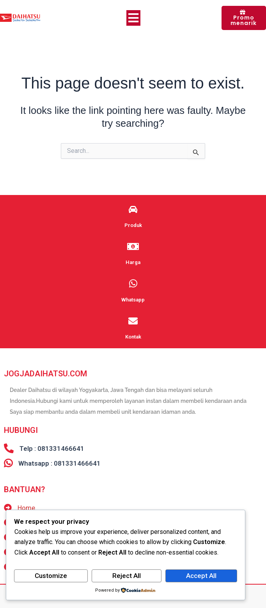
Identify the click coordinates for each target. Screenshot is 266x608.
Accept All (201, 576)
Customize (51, 576)
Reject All (126, 576)
